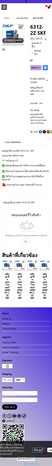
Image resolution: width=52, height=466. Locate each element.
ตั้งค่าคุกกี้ (38, 450)
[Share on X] (44, 131)
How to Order (9, 342)
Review (5, 323)
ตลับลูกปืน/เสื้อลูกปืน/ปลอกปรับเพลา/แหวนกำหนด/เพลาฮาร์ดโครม (38, 118)
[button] (41, 7)
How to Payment (10, 347)
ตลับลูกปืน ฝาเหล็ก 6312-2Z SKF (18, 202)
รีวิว (26, 241)
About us (7, 318)
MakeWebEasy (32, 464)
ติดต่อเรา (35, 67)
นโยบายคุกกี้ (7, 453)
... (12, 18)
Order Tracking (10, 352)
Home (6, 18)
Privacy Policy (9, 328)
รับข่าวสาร (9, 406)
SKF (41, 103)
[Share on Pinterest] (48, 131)
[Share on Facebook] (40, 131)
